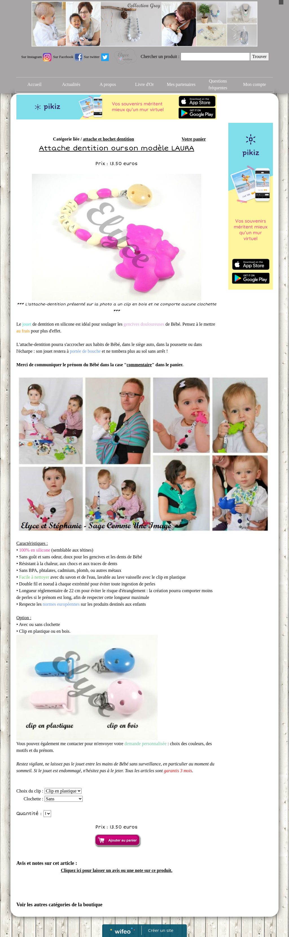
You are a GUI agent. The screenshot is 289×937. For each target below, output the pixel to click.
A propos (108, 84)
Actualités (71, 84)
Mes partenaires (181, 84)
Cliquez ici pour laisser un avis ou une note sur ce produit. (116, 870)
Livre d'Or (144, 84)
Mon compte (254, 84)
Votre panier (193, 139)
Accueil (34, 84)
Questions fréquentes (218, 84)
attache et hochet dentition (108, 139)
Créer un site (160, 930)
